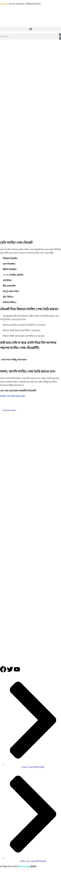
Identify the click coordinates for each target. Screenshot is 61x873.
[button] (30, 29)
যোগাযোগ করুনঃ (8, 410)
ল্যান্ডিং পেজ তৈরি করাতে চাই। (12, 396)
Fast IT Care (24, 866)
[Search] (60, 36)
